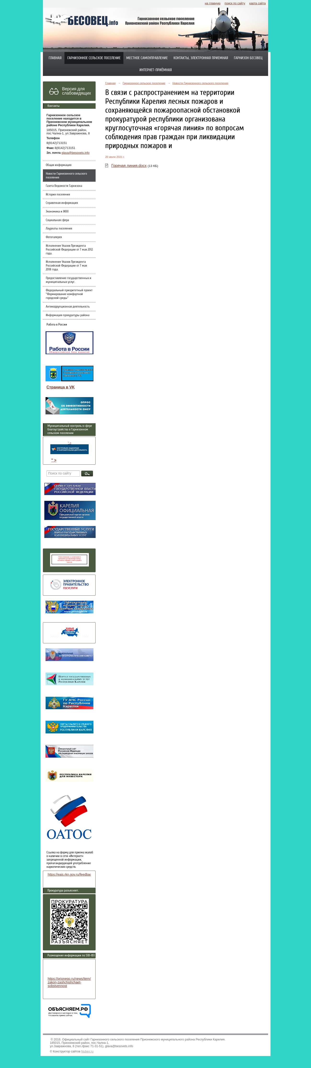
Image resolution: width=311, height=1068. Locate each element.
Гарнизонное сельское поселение (94, 58)
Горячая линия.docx (129, 166)
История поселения (58, 194)
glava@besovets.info (76, 152)
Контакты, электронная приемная (200, 58)
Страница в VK (60, 387)
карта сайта (257, 3)
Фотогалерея (54, 237)
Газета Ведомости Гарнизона (64, 186)
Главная (55, 58)
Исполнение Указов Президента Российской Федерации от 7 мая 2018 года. (66, 265)
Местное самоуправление (147, 58)
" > (69, 447)
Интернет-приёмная (155, 70)
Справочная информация (62, 203)
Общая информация (58, 165)
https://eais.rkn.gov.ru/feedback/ (71, 874)
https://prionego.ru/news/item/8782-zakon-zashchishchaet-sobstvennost (73, 982)
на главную (212, 3)
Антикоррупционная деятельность (68, 306)
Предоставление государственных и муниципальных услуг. (68, 280)
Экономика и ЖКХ (57, 211)
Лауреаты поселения (59, 228)
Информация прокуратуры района (67, 315)
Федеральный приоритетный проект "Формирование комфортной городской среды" (69, 294)
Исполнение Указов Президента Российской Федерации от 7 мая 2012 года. (69, 249)
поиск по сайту (235, 3)
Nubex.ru (87, 1051)
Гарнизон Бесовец (248, 58)
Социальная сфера (57, 220)
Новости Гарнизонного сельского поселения (66, 175)
